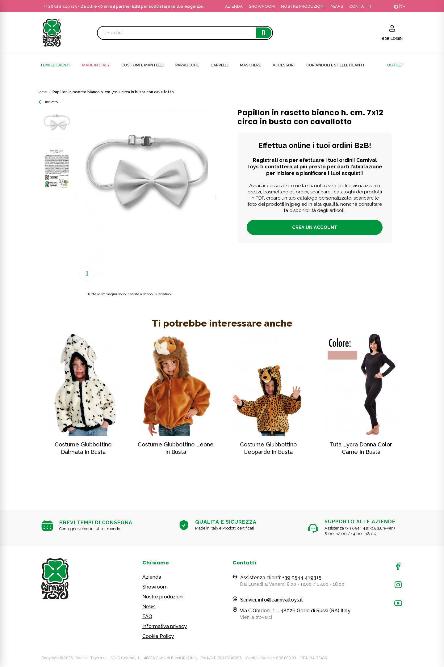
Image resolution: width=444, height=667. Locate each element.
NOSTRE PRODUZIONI (303, 6)
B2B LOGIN (392, 38)
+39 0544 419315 (60, 6)
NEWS (337, 6)
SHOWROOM (262, 6)
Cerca (263, 32)
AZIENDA (234, 6)
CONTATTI (360, 6)
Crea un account (314, 227)
